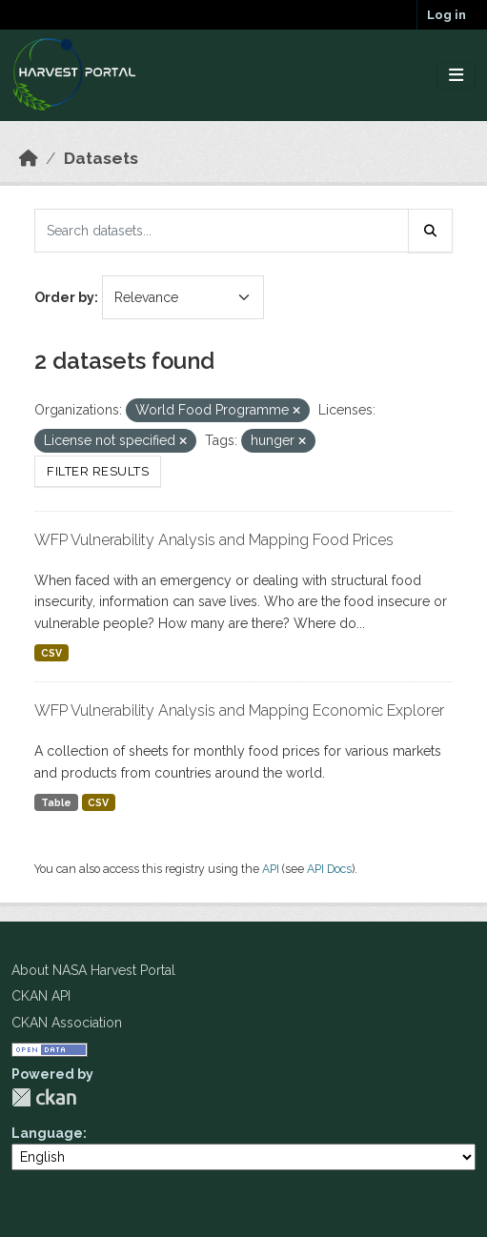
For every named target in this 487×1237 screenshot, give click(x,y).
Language (47, 1133)
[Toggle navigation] (456, 76)
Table (56, 802)
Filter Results (98, 471)
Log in (446, 15)
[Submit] (431, 231)
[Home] (28, 158)
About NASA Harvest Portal (93, 970)
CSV (51, 653)
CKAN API (41, 996)
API (270, 869)
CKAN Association (66, 1022)
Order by (64, 297)
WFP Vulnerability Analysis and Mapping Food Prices (214, 540)
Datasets (101, 158)
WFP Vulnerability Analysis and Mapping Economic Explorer (239, 710)
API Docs (329, 869)
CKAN (43, 1097)
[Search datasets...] (221, 231)
